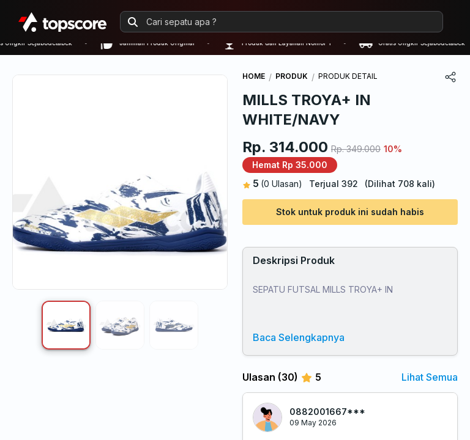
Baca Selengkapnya (299, 337)
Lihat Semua (429, 377)
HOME (253, 76)
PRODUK (291, 76)
